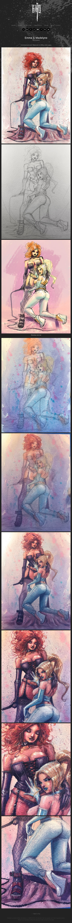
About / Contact (56, 25)
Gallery (13, 25)
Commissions (38, 25)
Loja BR (46, 25)
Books (20, 25)
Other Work (27, 25)
